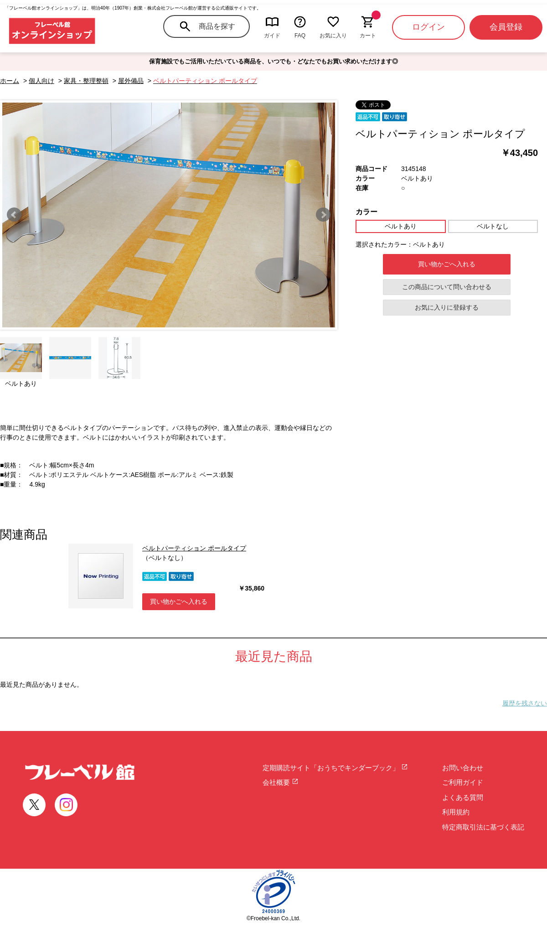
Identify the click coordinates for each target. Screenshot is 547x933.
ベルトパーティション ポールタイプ (194, 548)
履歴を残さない (524, 703)
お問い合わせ (462, 768)
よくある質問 (462, 797)
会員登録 (506, 26)
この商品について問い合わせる (446, 286)
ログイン (428, 26)
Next (323, 214)
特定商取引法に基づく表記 (483, 827)
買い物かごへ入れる (446, 264)
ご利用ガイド (462, 782)
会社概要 (281, 782)
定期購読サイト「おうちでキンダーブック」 (335, 768)
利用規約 (456, 812)
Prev (14, 214)
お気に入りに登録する (447, 307)
